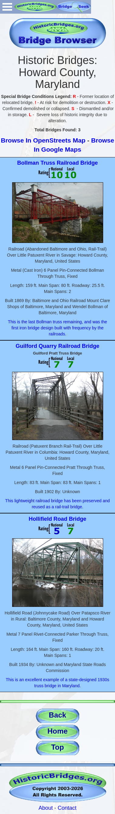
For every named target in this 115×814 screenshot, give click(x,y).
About (46, 808)
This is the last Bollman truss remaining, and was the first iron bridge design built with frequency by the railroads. (57, 327)
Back (57, 715)
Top (57, 747)
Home (57, 731)
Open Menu (7, 7)
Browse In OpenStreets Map (43, 140)
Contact (67, 808)
